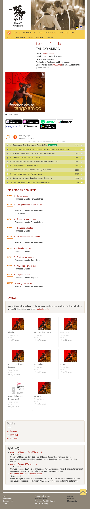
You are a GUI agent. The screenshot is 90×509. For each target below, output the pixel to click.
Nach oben (82, 496)
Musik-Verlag (12, 435)
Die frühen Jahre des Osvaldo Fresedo (26, 474)
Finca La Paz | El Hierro (45, 501)
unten (72, 62)
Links (5, 503)
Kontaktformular (42, 309)
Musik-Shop (12, 431)
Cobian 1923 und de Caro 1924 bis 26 (26, 452)
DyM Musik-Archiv (42, 496)
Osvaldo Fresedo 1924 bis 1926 (23, 464)
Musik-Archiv (12, 438)
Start (5, 496)
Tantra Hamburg (41, 503)
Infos (9, 428)
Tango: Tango (48, 53)
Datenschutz (8, 501)
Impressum (7, 499)
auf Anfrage (57, 65)
